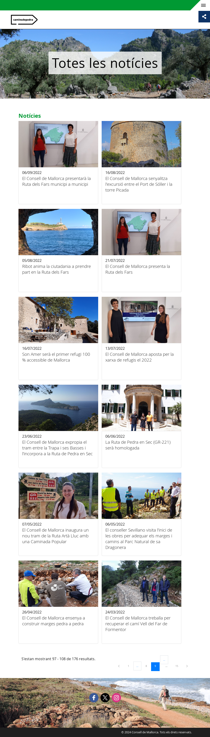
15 (178, 666)
